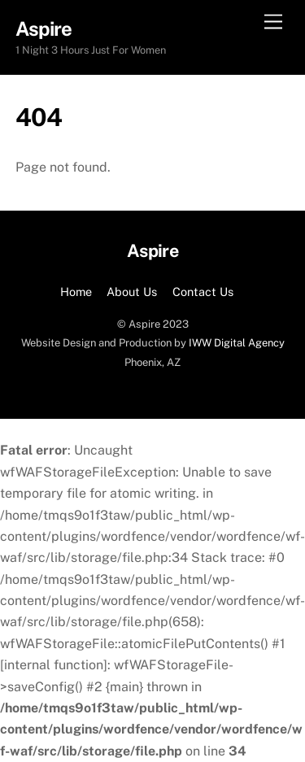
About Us (132, 291)
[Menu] (273, 22)
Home (76, 291)
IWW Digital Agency (237, 343)
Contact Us (202, 291)
